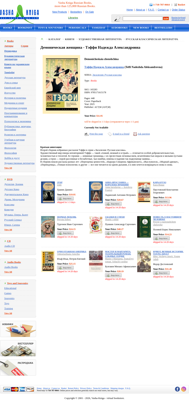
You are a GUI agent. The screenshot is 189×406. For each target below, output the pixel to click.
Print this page (96, 133)
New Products (59, 12)
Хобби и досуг (12, 157)
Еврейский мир (12, 87)
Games (7, 293)
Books (7, 27)
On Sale (89, 12)
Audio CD (9, 245)
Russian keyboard (178, 17)
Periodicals (77, 27)
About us (140, 9)
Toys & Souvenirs (50, 27)
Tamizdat (98, 27)
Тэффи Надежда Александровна (104, 67)
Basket (181, 4)
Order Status (178, 9)
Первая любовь (66, 217)
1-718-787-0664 (161, 4)
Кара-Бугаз (159, 182)
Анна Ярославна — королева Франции (117, 183)
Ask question (144, 133)
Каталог (55, 39)
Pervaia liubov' (64, 219)
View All (8, 168)
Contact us (163, 9)
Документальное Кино (16, 194)
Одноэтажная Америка (71, 251)
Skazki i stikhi (111, 219)
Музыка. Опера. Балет (16, 214)
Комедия (9, 209)
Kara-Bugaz (158, 184)
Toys (6, 303)
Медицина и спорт (14, 102)
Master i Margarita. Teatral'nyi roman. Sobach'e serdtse (119, 260)
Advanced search (178, 20)
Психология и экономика (17, 121)
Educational (10, 288)
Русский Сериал (13, 219)
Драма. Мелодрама (14, 199)
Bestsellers (76, 12)
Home (129, 9)
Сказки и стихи (115, 217)
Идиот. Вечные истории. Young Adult (168, 252)
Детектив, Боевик (13, 184)
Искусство (10, 92)
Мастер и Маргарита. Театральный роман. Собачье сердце (118, 253)
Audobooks (119, 27)
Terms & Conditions (101, 388)
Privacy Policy (86, 388)
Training (8, 308)
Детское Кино (11, 189)
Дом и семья (11, 82)
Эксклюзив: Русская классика (107, 74)
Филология (10, 147)
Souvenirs (9, 298)
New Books (141, 27)
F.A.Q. (151, 9)
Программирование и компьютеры (15, 115)
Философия (10, 152)
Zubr (59, 184)
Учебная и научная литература (14, 141)
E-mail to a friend (121, 133)
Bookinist (25, 27)
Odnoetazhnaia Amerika (68, 254)
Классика (9, 204)
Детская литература (15, 77)
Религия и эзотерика (15, 134)
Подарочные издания (15, 107)
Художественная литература (19, 163)
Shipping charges (117, 388)
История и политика (15, 97)
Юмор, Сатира (12, 224)
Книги (69, 39)
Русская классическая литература (152, 39)
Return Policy (73, 388)
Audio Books (11, 267)
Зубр (60, 182)
